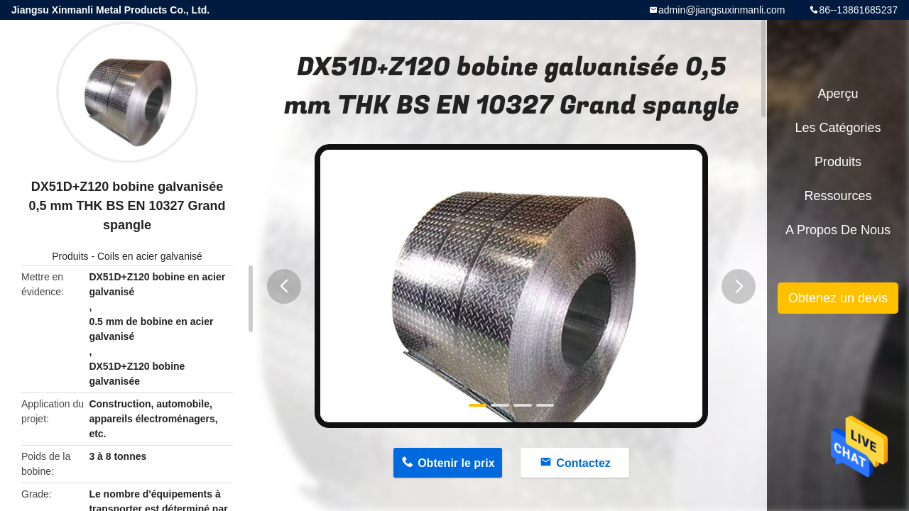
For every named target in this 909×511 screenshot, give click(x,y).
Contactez (583, 463)
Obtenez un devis (838, 298)
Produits (70, 256)
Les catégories (838, 128)
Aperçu (837, 94)
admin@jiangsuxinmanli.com (721, 10)
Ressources (837, 196)
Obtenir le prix (456, 463)
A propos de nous (838, 230)
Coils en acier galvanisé (149, 256)
